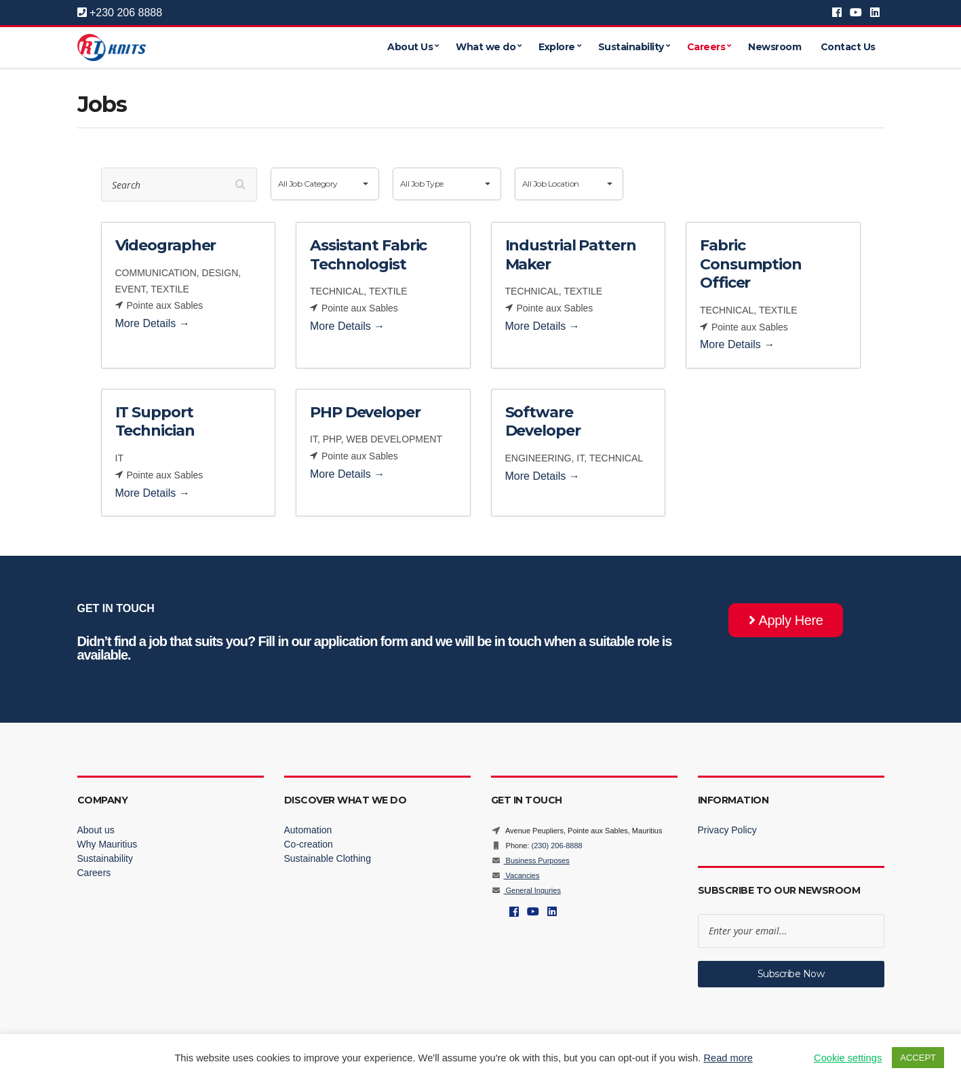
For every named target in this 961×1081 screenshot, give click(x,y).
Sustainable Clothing (327, 858)
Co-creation (308, 844)
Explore (556, 47)
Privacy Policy (727, 829)
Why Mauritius (107, 844)
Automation (308, 829)
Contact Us (848, 47)
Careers (706, 47)
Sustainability (631, 47)
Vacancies (515, 875)
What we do (485, 47)
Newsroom (774, 47)
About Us (410, 47)
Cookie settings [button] (848, 1057)
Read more (728, 1057)
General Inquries (526, 890)
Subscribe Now (791, 974)
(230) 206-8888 (556, 845)
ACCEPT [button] (918, 1057)
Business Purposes (530, 860)
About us (96, 829)
